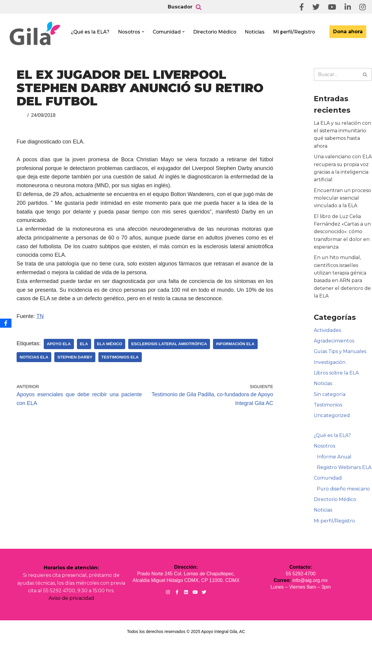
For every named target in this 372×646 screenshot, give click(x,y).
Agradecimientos (334, 342)
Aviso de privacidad (71, 601)
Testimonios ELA (120, 357)
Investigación (329, 364)
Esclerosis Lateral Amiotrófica (169, 344)
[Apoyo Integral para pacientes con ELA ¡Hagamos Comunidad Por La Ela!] (35, 33)
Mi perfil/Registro (297, 32)
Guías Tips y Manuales (340, 353)
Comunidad (328, 481)
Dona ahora (348, 31)
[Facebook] (5, 323)
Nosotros (324, 448)
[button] (144, 32)
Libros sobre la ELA (336, 375)
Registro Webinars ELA (344, 470)
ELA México (109, 344)
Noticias (258, 32)
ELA (84, 344)
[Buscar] (199, 7)
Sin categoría (329, 396)
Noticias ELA (34, 357)
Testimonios (328, 407)
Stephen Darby (74, 357)
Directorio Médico (217, 32)
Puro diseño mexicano (343, 491)
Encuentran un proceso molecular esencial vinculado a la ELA (343, 198)
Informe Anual (334, 459)
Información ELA (235, 344)
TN (40, 316)
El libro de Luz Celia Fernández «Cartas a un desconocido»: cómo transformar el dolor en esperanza (342, 232)
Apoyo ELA (59, 344)
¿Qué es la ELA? (90, 32)
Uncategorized (332, 418)
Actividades (327, 332)
